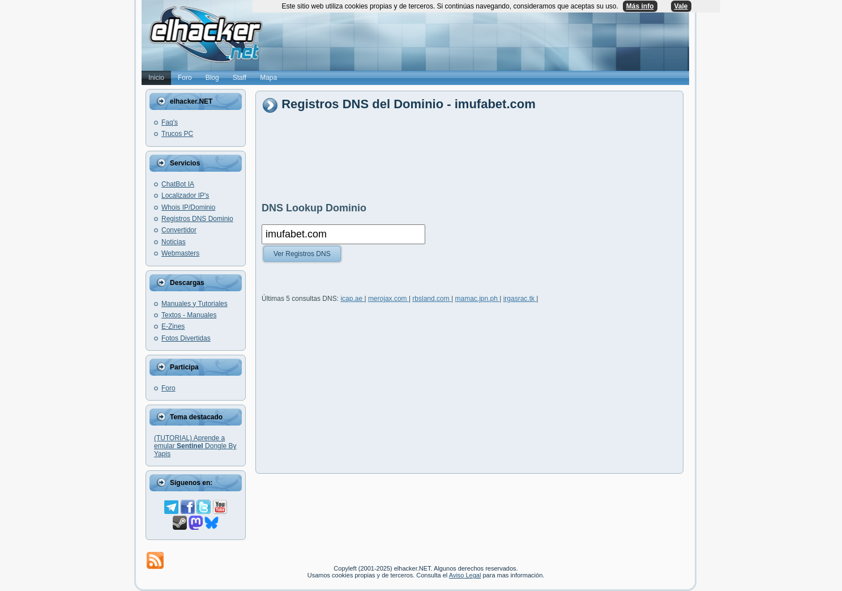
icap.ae (352, 300)
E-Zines (173, 326)
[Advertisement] (468, 156)
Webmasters (180, 253)
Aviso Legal (465, 575)
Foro (168, 388)
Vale (681, 6)
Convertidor (178, 230)
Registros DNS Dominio (197, 219)
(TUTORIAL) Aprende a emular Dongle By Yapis (195, 446)
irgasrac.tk (520, 300)
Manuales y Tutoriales (194, 304)
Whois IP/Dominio (188, 207)
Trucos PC (177, 134)
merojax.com (388, 300)
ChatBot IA (177, 184)
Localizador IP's (185, 195)
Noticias (173, 242)
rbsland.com (431, 300)
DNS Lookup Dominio (314, 208)
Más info (640, 6)
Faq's (169, 122)
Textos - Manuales (188, 315)
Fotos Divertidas (186, 338)
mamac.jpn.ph (477, 300)
